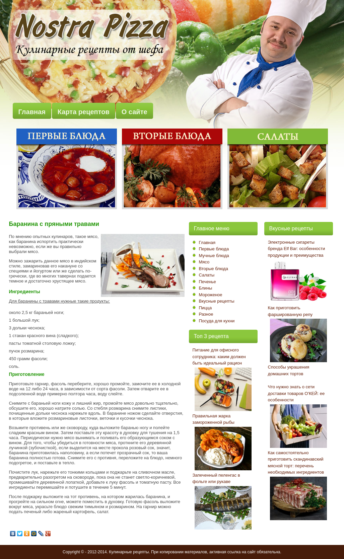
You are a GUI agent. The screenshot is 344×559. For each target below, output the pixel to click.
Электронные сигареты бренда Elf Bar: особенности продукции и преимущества (296, 249)
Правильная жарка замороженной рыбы (213, 419)
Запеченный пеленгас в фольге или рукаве (216, 478)
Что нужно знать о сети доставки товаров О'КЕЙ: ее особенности (296, 393)
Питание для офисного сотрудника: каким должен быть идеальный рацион (219, 356)
